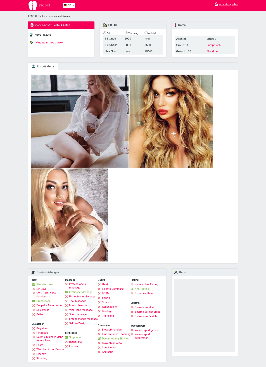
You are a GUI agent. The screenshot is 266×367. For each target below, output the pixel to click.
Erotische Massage (80, 292)
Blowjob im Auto (112, 343)
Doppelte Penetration (49, 305)
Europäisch (213, 45)
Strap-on (107, 302)
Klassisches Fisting (146, 284)
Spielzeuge (42, 310)
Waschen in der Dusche (50, 349)
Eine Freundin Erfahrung (116, 334)
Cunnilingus (109, 347)
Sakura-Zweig (77, 323)
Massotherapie (78, 305)
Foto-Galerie (43, 66)
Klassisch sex (44, 284)
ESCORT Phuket (37, 16)
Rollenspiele (109, 306)
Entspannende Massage (83, 318)
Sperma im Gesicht (146, 316)
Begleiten (42, 328)
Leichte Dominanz (112, 288)
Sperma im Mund (145, 307)
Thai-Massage (77, 301)
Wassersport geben (146, 330)
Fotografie (42, 332)
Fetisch (40, 314)
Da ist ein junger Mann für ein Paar (49, 338)
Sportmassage (78, 314)
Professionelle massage (78, 285)
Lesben (73, 346)
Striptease (75, 337)
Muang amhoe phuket (46, 42)
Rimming (41, 358)
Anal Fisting (142, 288)
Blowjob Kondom (112, 329)
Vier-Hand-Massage (81, 310)
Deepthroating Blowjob (115, 338)
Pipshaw (41, 354)
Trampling (108, 315)
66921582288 (43, 34)
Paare (39, 345)
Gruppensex (43, 301)
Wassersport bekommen (142, 336)
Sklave (106, 297)
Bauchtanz (75, 341)
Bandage (107, 311)
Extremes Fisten (144, 293)
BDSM (105, 293)
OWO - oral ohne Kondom (46, 294)
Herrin (105, 284)
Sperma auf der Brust (147, 311)
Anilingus (107, 352)
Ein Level (41, 288)
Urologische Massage (82, 296)
